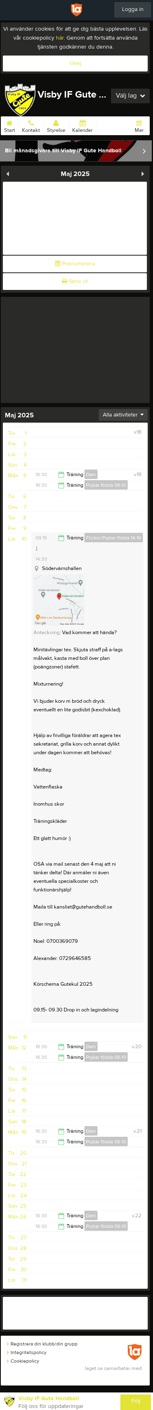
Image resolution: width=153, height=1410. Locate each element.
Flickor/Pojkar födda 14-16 (113, 538)
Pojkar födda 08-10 (106, 485)
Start (9, 125)
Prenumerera (75, 263)
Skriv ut (75, 281)
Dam (91, 474)
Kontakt (31, 125)
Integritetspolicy (27, 1352)
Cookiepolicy (23, 1361)
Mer (139, 125)
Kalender (82, 125)
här (60, 38)
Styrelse (56, 125)
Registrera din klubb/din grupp (42, 1344)
